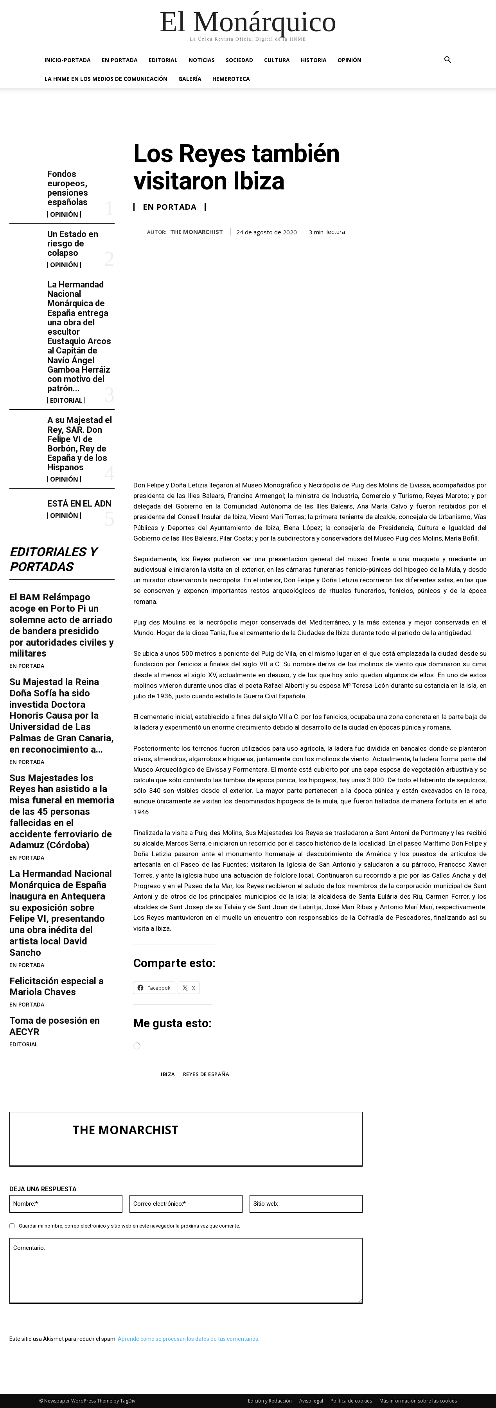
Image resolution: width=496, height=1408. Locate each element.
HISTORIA (314, 60)
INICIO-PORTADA (68, 60)
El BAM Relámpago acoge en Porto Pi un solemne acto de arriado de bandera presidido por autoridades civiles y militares (61, 625)
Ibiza (168, 1074)
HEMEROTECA (231, 78)
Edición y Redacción (270, 1400)
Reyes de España (206, 1074)
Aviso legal (311, 1400)
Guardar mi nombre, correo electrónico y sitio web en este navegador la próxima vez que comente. (129, 1226)
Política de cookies (351, 1400)
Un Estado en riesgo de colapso (72, 243)
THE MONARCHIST (196, 231)
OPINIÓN (349, 60)
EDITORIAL (163, 60)
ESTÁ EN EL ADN (79, 504)
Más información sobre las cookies (418, 1400)
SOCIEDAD (239, 60)
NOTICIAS (202, 60)
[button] (447, 60)
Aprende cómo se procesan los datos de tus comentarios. (188, 1339)
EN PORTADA (120, 60)
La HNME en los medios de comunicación (106, 78)
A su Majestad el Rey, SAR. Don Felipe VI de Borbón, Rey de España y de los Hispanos (79, 443)
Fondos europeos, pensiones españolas (67, 188)
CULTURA (277, 60)
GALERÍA (189, 78)
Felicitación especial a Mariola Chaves (56, 987)
